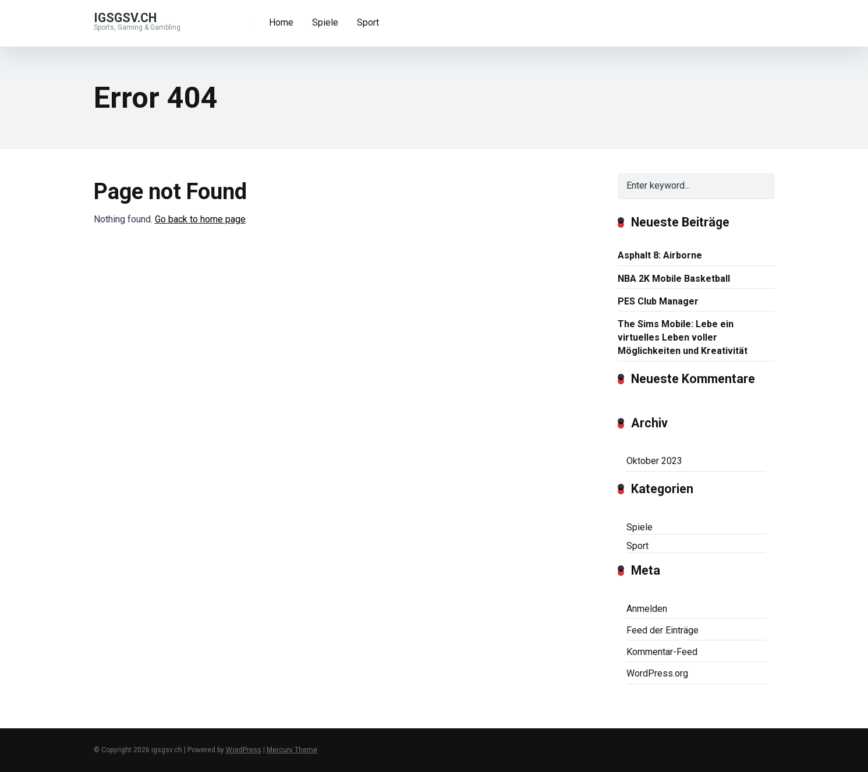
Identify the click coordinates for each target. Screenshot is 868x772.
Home (281, 22)
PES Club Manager (658, 301)
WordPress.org (657, 673)
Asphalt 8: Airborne (660, 255)
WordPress (243, 750)
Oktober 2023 (654, 460)
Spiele (325, 22)
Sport (368, 22)
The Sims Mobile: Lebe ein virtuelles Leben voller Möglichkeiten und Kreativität (682, 337)
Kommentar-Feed (661, 651)
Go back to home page (200, 219)
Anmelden (646, 608)
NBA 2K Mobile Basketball (674, 278)
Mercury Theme (292, 750)
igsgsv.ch (125, 17)
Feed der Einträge (662, 630)
